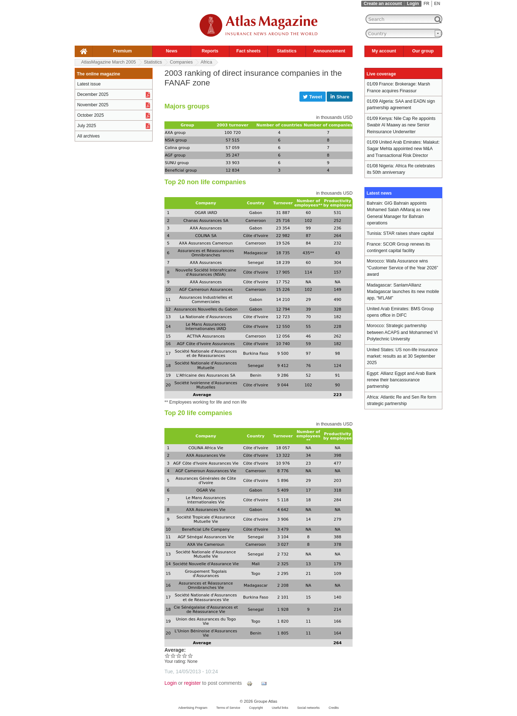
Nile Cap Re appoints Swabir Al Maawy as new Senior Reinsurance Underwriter (401, 125)
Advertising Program (192, 708)
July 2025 (86, 125)
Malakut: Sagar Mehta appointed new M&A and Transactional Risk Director (403, 149)
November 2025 (92, 104)
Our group (423, 51)
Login (413, 3)
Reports (210, 51)
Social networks (308, 708)
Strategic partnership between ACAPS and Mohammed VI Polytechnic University (402, 332)
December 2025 (92, 94)
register (192, 683)
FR (426, 3)
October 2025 (90, 115)
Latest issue (89, 84)
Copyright (256, 708)
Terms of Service (228, 708)
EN (437, 3)
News (171, 51)
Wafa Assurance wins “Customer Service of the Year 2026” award (402, 268)
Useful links (280, 708)
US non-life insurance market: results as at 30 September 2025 (402, 356)
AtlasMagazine (108, 62)
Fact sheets (248, 51)
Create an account (383, 3)
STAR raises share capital (408, 233)
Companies (181, 62)
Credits (334, 708)
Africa (206, 62)
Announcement (329, 51)
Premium (122, 51)
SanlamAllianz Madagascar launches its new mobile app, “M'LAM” (403, 292)
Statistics (286, 51)
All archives (88, 136)
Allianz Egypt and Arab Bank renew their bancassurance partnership (401, 380)
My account (384, 51)
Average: (175, 650)
